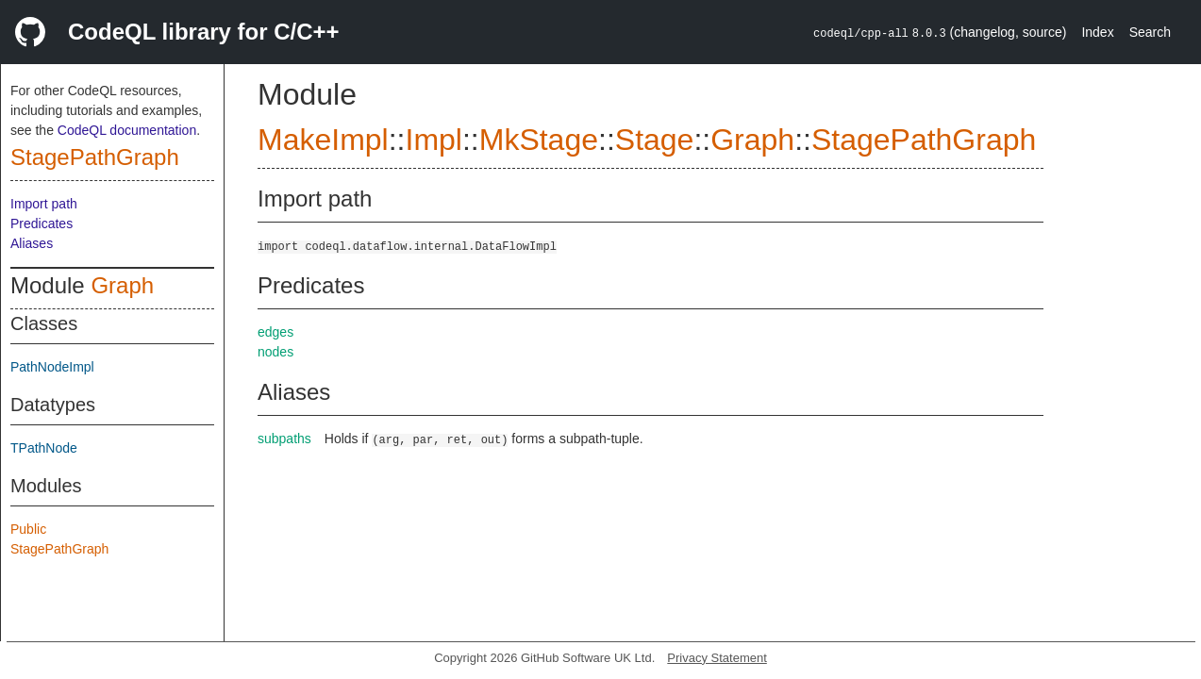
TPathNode (43, 447)
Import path (43, 203)
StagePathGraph (94, 157)
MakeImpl (323, 140)
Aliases (31, 243)
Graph (122, 285)
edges (275, 332)
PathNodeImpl (52, 366)
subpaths (284, 438)
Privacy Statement (717, 658)
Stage (654, 140)
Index (1097, 32)
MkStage (538, 140)
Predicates (41, 223)
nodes (275, 351)
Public (28, 529)
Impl (433, 140)
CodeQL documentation (127, 130)
